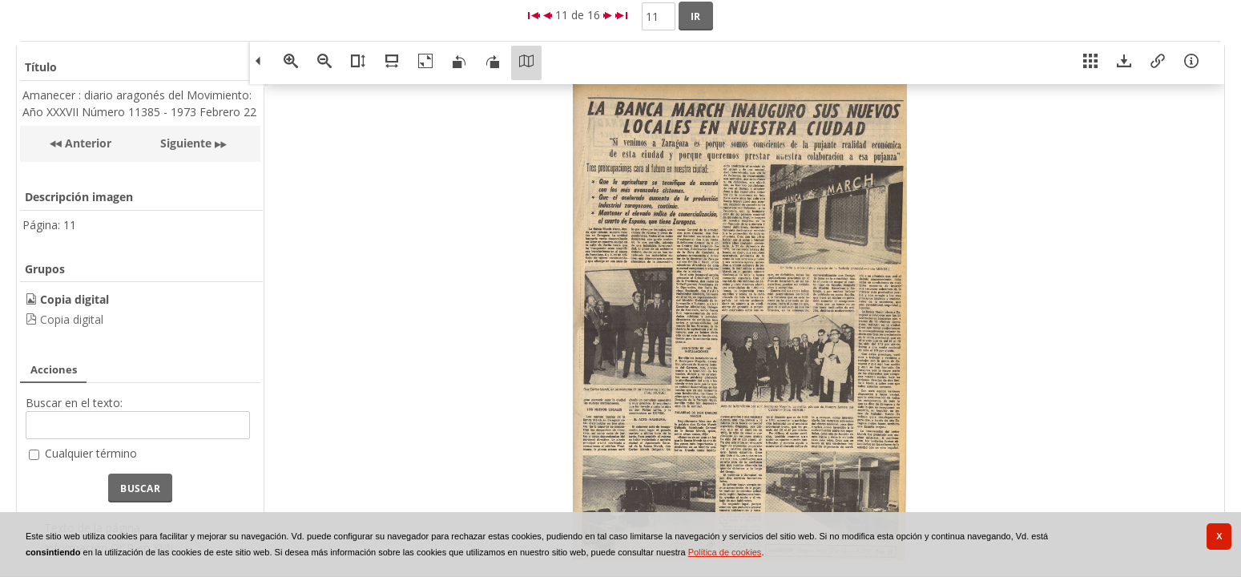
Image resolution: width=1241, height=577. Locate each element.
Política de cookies (725, 552)
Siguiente (186, 143)
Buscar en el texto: (74, 402)
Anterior (86, 143)
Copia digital (71, 319)
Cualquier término (91, 453)
